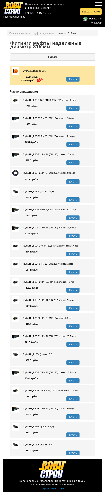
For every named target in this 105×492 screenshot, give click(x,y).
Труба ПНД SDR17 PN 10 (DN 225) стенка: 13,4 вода (44, 372)
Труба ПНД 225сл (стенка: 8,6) (33, 427)
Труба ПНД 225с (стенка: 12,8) (33, 192)
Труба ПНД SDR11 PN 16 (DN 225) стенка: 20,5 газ (43, 300)
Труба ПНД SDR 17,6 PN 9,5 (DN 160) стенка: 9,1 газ (44, 100)
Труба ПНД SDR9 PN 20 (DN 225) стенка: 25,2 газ (42, 264)
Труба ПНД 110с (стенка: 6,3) (32, 445)
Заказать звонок (91, 11)
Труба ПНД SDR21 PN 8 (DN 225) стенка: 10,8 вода (43, 173)
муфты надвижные (44, 33)
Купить (73, 79)
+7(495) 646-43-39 (37, 13)
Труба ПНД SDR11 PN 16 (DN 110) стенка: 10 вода (43, 154)
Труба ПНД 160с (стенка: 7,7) (32, 354)
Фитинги (26, 33)
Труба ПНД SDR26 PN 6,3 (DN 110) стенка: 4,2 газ (43, 282)
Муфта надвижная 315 (29, 71)
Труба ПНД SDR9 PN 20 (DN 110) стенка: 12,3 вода (43, 118)
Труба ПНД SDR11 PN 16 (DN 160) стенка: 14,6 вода (44, 228)
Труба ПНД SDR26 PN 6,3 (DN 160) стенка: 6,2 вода (44, 210)
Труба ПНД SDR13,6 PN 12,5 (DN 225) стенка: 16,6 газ (45, 246)
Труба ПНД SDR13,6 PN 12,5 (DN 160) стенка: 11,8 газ (45, 390)
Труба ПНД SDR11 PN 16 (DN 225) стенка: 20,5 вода (44, 336)
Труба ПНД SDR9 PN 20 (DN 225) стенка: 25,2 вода (43, 136)
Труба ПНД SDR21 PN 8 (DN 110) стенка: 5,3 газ (42, 318)
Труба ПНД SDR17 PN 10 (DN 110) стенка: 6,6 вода (43, 409)
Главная (13, 33)
